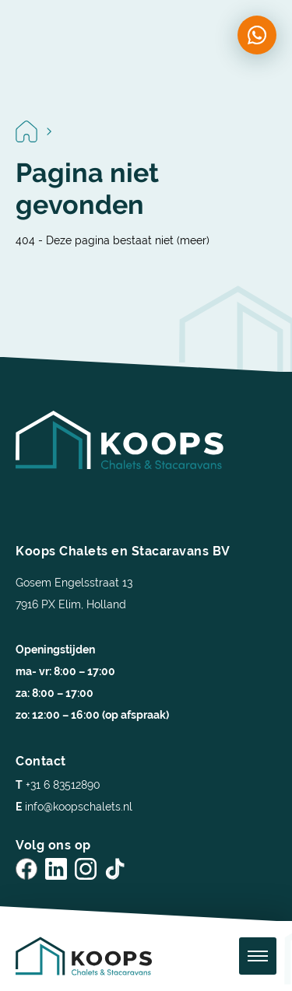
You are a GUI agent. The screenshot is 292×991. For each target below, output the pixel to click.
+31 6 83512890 (58, 785)
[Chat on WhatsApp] (256, 35)
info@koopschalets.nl (74, 806)
